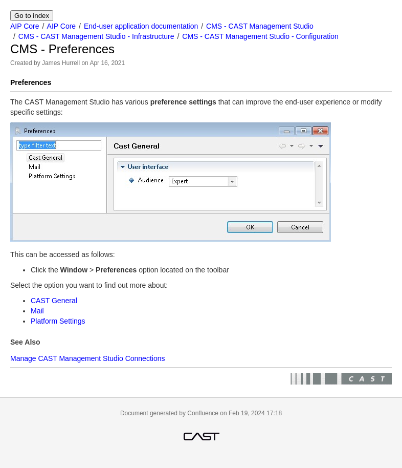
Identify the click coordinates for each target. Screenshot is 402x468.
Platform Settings (58, 321)
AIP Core (24, 26)
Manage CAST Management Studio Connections (87, 358)
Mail (37, 311)
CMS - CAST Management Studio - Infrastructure (96, 36)
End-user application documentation (141, 26)
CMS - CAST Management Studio (260, 26)
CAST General (54, 300)
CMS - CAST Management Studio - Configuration (260, 36)
